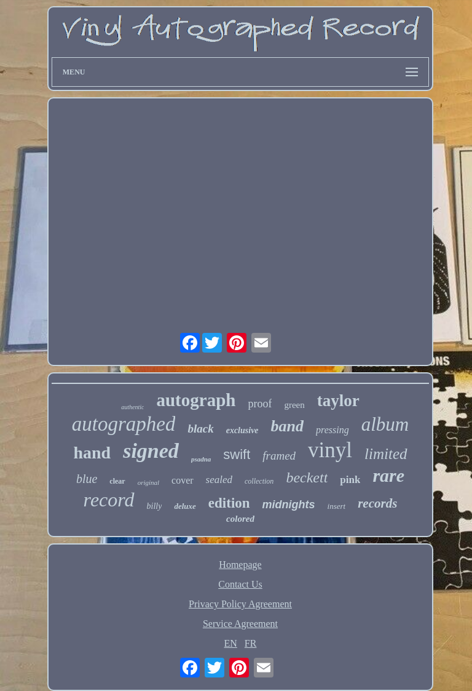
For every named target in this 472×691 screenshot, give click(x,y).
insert (337, 506)
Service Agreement (240, 623)
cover (182, 480)
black (200, 428)
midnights (288, 504)
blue (86, 478)
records (377, 503)
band (287, 426)
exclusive (242, 430)
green (294, 405)
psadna (201, 459)
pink (350, 479)
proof (260, 403)
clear (117, 481)
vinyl (330, 450)
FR (251, 643)
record (109, 500)
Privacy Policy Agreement (240, 604)
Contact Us (240, 584)
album (385, 424)
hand (92, 452)
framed (279, 455)
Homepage (240, 564)
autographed (124, 424)
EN (230, 643)
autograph (195, 400)
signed (151, 450)
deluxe (184, 506)
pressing (332, 430)
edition (229, 503)
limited (385, 453)
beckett (307, 477)
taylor (338, 400)
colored (240, 519)
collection (259, 481)
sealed (219, 479)
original (148, 482)
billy (154, 506)
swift (236, 454)
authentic (132, 407)
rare (388, 475)
